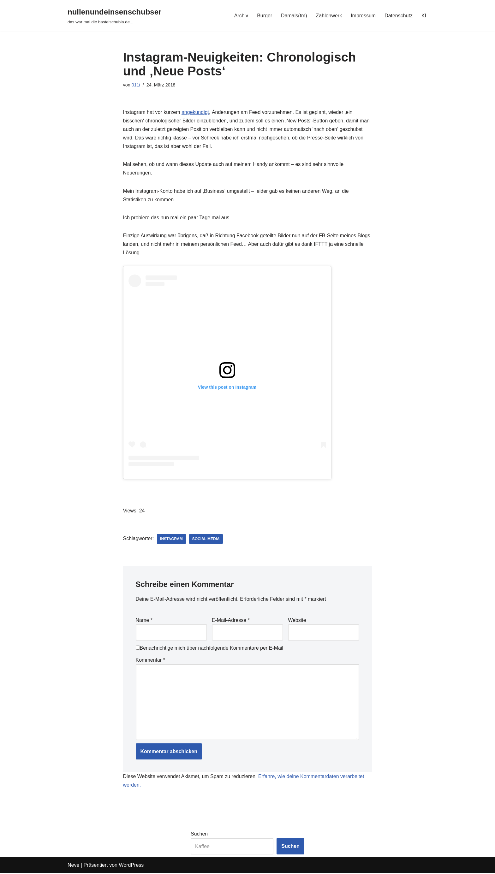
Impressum (363, 15)
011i (136, 84)
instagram (171, 539)
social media (206, 539)
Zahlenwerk (329, 15)
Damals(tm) (294, 15)
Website (297, 620)
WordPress (131, 866)
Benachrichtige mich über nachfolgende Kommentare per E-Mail (209, 648)
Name (144, 620)
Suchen (199, 834)
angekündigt (195, 112)
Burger (264, 15)
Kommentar (150, 660)
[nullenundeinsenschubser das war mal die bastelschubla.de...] (114, 16)
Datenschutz (399, 15)
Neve (73, 866)
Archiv (241, 15)
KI (423, 15)
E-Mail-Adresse (231, 620)
